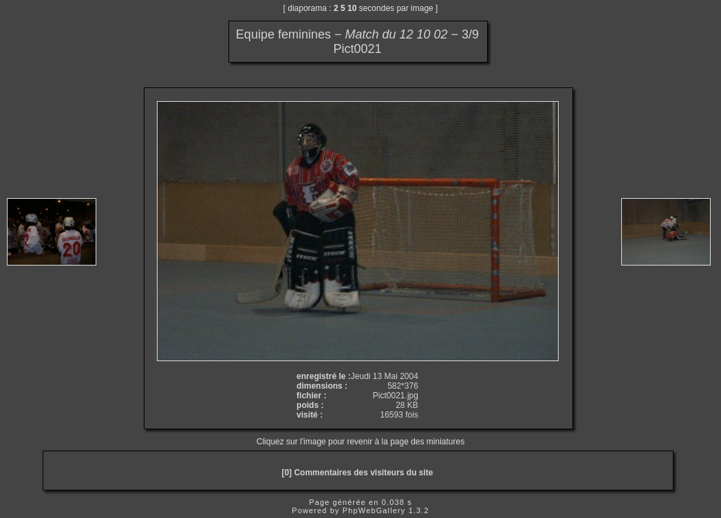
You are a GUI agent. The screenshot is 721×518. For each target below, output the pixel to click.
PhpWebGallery (374, 510)
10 (351, 8)
